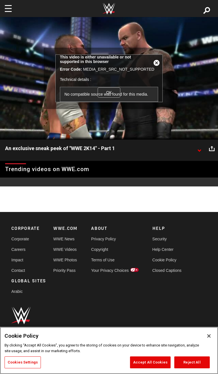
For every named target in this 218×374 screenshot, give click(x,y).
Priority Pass (64, 270)
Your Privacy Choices (110, 270)
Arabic (17, 291)
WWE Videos (65, 249)
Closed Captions (167, 270)
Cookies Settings (23, 362)
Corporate (20, 239)
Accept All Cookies (150, 362)
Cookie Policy (164, 260)
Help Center (163, 249)
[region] (109, 350)
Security (159, 239)
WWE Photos (65, 260)
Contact (18, 270)
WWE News (64, 239)
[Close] (209, 336)
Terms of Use (102, 260)
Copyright (99, 249)
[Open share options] (212, 148)
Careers (18, 249)
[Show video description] (199, 148)
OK (109, 92)
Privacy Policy (103, 239)
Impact (17, 260)
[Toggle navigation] (8, 8)
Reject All (191, 362)
